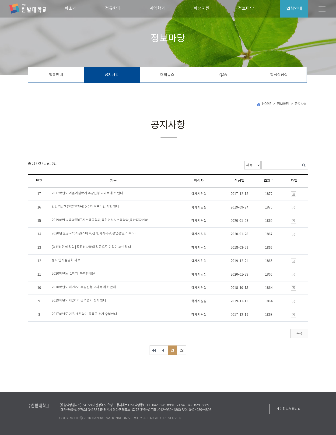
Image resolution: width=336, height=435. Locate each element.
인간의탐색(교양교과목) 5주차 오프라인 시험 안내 (85, 207)
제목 (113, 181)
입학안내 (56, 75)
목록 (299, 333)
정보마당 (246, 8)
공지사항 (112, 75)
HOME (266, 104)
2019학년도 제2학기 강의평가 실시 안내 (79, 300)
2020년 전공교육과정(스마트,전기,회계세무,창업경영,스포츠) (94, 233)
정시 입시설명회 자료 (66, 260)
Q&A (223, 75)
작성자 (199, 181)
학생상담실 (279, 75)
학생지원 (202, 8)
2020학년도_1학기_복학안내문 (73, 274)
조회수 (269, 181)
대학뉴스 (167, 75)
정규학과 (113, 8)
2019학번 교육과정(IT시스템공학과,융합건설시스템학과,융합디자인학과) (101, 220)
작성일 (239, 181)
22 (181, 350)
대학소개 (69, 8)
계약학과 (157, 8)
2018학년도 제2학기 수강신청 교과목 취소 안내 (84, 287)
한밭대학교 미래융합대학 (27, 8)
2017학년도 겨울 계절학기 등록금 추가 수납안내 (84, 314)
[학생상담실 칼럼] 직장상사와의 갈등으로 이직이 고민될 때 (91, 247)
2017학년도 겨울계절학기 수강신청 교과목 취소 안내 (87, 193)
